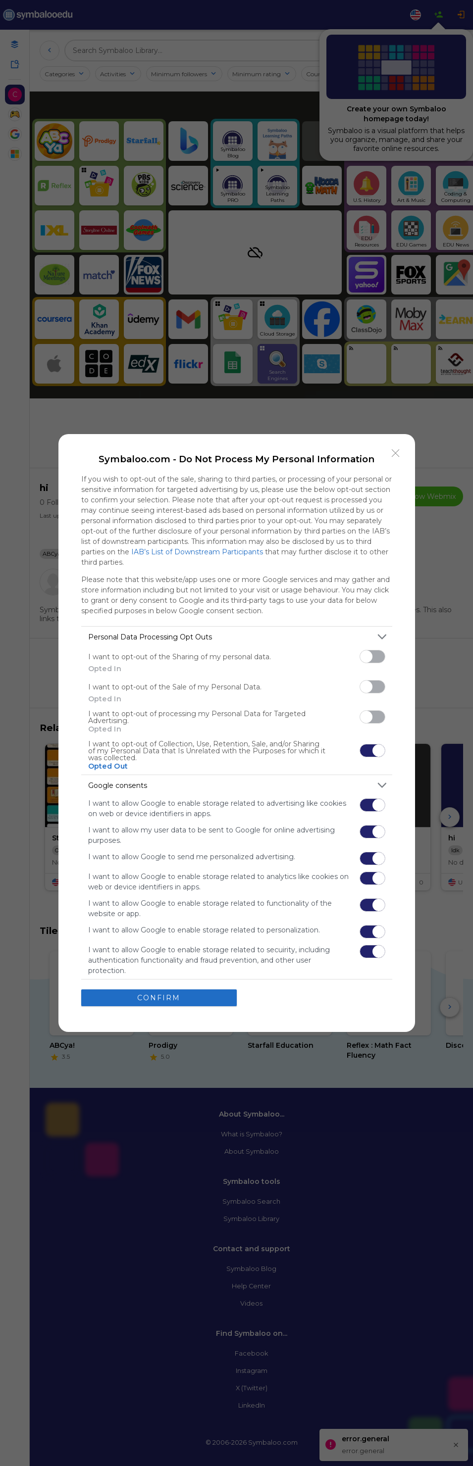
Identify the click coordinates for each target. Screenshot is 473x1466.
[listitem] (236, 637)
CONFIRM (158, 997)
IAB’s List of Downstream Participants (197, 551)
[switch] (372, 656)
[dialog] (236, 733)
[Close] (395, 453)
